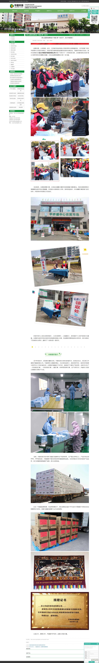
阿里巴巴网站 (63, 1)
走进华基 (26, 10)
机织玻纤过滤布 (12, 93)
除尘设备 (13, 52)
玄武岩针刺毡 (21, 95)
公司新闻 (13, 36)
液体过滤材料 (13, 60)
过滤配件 (13, 66)
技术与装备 (61, 10)
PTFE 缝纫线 (13, 88)
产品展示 (37, 10)
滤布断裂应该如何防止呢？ (15, 75)
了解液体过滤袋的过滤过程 (15, 81)
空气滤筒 (13, 68)
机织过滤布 (13, 48)
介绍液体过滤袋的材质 (14, 83)
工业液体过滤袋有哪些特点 (15, 79)
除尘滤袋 (13, 43)
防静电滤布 (12, 102)
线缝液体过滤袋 (12, 107)
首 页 (77, 34)
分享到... (95, 13)
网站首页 (14, 10)
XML (80, 1)
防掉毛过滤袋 (13, 98)
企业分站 (69, 1)
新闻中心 (49, 10)
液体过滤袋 (13, 50)
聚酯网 (12, 64)
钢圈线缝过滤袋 (20, 93)
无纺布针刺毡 (13, 45)
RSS (77, 1)
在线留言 (95, 10)
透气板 (12, 62)
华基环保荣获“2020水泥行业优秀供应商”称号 (37, 645)
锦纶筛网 (21, 107)
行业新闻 (13, 39)
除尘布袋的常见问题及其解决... (16, 77)
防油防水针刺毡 (12, 95)
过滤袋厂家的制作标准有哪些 (16, 73)
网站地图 (74, 1)
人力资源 (83, 10)
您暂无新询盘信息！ (85, 1)
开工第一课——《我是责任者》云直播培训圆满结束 (38, 646)
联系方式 (72, 10)
